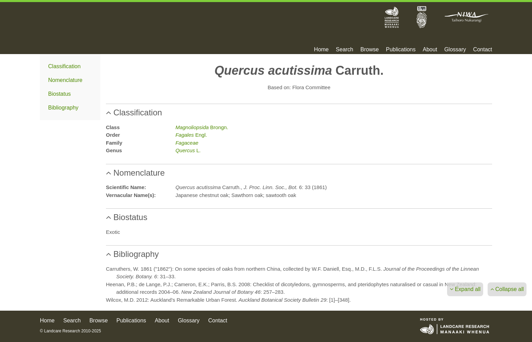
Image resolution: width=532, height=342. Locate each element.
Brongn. (201, 127)
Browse (369, 49)
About (430, 49)
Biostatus (59, 94)
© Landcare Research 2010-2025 (70, 331)
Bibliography (63, 108)
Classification (64, 66)
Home (321, 49)
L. (187, 150)
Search (345, 49)
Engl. (191, 135)
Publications (400, 49)
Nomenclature (65, 80)
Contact (482, 49)
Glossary (455, 49)
